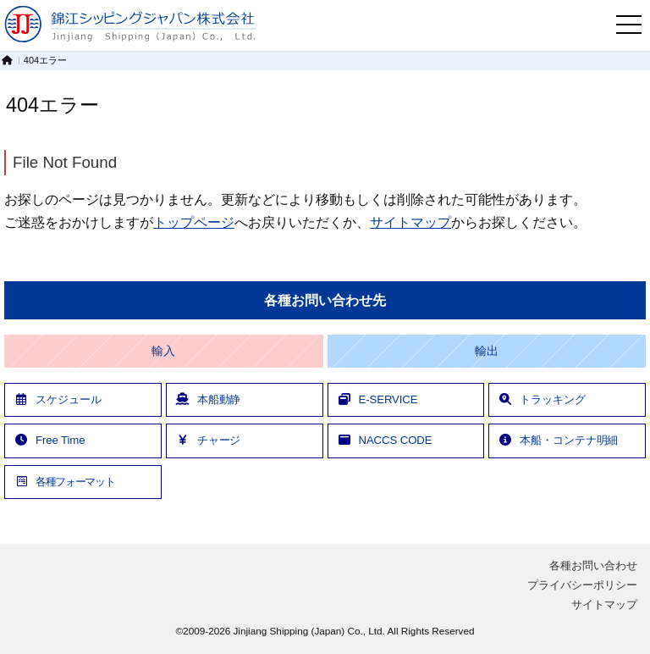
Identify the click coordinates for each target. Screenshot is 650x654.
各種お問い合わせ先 (324, 300)
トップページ (193, 222)
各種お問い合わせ (593, 565)
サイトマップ (410, 222)
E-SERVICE (377, 399)
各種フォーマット (64, 481)
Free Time (49, 440)
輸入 (163, 351)
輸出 (487, 351)
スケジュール (57, 399)
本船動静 (208, 399)
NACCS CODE (384, 440)
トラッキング (541, 399)
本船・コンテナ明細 (558, 440)
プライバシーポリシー (582, 585)
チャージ (208, 440)
